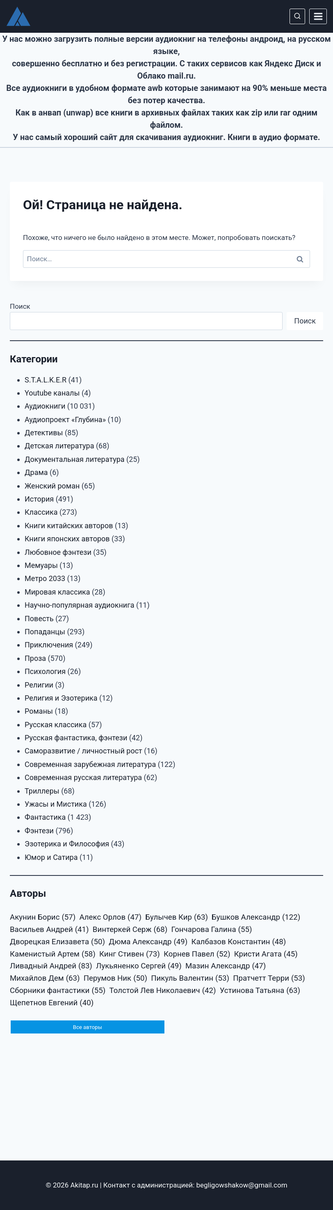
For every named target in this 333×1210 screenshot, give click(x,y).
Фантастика (45, 817)
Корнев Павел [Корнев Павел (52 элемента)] (197, 954)
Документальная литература (75, 459)
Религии (39, 685)
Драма (36, 472)
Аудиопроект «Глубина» (65, 419)
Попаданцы (45, 631)
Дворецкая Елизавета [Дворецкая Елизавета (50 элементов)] (57, 942)
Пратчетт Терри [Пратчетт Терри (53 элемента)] (269, 979)
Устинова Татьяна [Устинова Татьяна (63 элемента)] (260, 991)
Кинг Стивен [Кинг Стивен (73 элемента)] (129, 954)
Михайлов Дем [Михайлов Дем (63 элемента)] (45, 979)
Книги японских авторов (67, 538)
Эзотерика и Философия (67, 843)
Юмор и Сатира (51, 857)
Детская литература (59, 445)
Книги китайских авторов (69, 525)
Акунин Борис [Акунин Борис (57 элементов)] (42, 917)
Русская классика (56, 724)
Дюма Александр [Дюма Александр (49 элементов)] (148, 942)
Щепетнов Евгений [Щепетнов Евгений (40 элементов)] (52, 1003)
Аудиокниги (45, 406)
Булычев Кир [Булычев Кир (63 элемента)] (176, 917)
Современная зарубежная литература (90, 764)
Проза (35, 658)
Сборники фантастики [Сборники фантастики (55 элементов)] (57, 991)
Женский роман (52, 486)
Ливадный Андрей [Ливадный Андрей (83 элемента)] (51, 966)
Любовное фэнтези (58, 552)
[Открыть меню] (318, 16)
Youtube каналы (52, 393)
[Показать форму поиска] (297, 16)
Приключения (49, 644)
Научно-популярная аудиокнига (80, 605)
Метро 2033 (45, 578)
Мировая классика (57, 592)
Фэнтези (39, 830)
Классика (41, 512)
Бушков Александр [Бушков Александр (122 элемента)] (256, 917)
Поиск (20, 306)
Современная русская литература (83, 777)
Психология (45, 671)
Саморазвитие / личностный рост (83, 750)
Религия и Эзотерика (61, 698)
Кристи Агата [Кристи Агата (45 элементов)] (266, 954)
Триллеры (42, 791)
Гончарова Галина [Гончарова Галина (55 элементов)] (211, 930)
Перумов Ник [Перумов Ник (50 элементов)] (115, 979)
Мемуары (41, 565)
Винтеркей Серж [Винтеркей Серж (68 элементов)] (130, 930)
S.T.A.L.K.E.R (45, 379)
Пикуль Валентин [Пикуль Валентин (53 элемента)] (190, 979)
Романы (39, 711)
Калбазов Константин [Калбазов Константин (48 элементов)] (238, 942)
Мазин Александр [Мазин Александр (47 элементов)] (225, 966)
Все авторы (88, 1027)
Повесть (39, 618)
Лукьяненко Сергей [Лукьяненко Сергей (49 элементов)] (139, 966)
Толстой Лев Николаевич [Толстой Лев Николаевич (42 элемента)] (162, 991)
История (39, 499)
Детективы (44, 432)
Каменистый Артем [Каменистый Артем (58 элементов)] (53, 954)
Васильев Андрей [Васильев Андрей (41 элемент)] (49, 930)
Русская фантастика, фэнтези (76, 737)
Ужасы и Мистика (56, 804)
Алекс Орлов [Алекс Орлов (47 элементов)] (110, 917)
